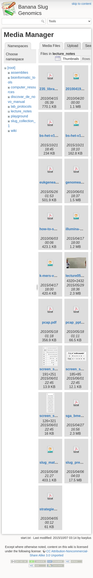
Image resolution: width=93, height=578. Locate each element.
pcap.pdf (49, 322)
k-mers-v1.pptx (51, 276)
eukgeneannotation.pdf (58, 182)
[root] (11, 68)
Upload (72, 46)
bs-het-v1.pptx (77, 135)
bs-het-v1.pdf (50, 135)
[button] (71, 58)
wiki (14, 131)
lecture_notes (21, 111)
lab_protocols (21, 106)
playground (19, 116)
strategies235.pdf (53, 509)
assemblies (19, 72)
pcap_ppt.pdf (76, 322)
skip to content (81, 3)
